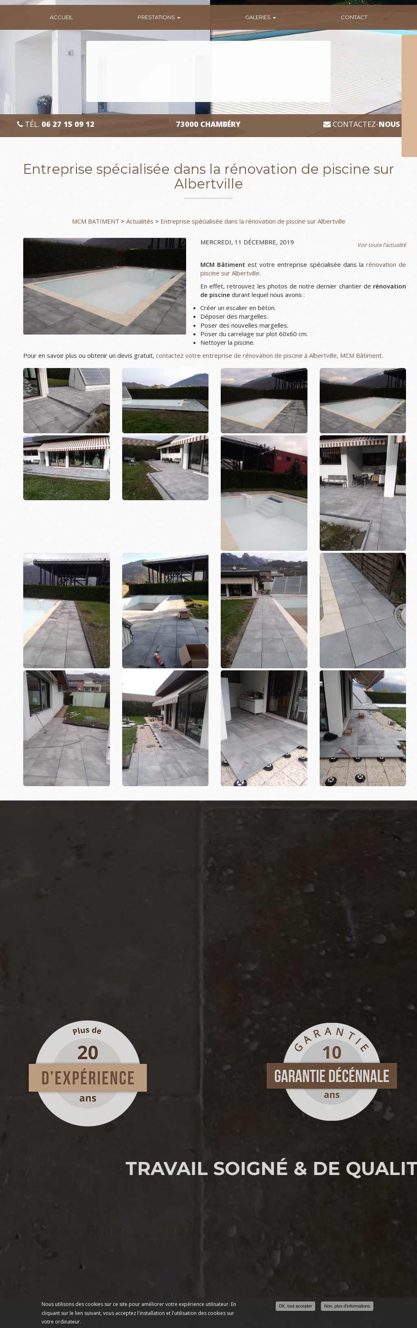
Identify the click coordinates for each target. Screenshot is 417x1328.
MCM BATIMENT (95, 221)
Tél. (55, 124)
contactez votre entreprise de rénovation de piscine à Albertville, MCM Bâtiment (269, 355)
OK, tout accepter (295, 1306)
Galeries (260, 17)
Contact (354, 17)
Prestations (159, 17)
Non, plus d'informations (347, 1306)
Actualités (140, 221)
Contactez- (361, 124)
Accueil (61, 17)
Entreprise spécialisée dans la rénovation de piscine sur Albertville (252, 221)
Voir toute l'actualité (381, 244)
